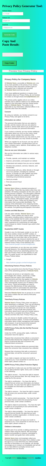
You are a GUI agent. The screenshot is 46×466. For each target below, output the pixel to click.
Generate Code (9, 35)
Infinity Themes (22, 459)
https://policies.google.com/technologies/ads (20, 246)
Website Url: (6, 18)
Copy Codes (9, 64)
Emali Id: (5, 24)
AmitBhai (38, 459)
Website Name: (7, 11)
